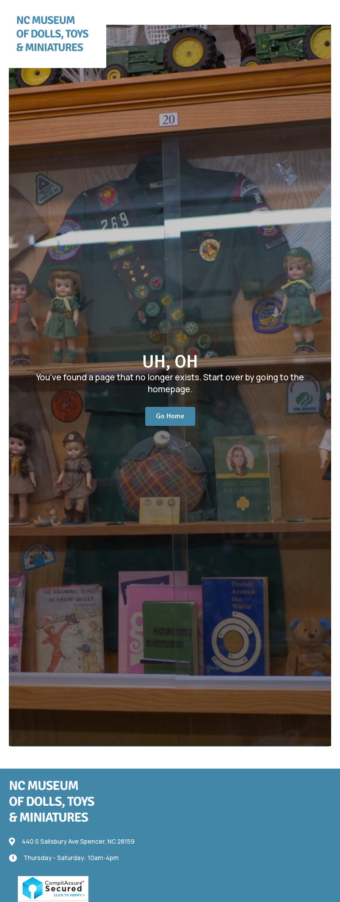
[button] (308, 9)
